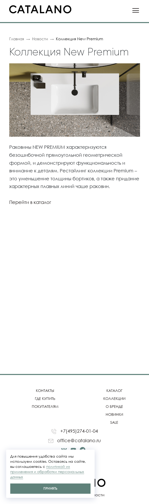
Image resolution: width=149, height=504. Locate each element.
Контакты (45, 390)
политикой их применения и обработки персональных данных (47, 471)
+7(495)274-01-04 (74, 431)
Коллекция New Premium (79, 38)
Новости (40, 38)
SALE (114, 422)
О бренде (114, 406)
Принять (50, 488)
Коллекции (114, 398)
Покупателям (45, 406)
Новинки (114, 414)
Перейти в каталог (30, 202)
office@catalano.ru (74, 440)
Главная (16, 38)
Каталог (114, 390)
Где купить (45, 398)
